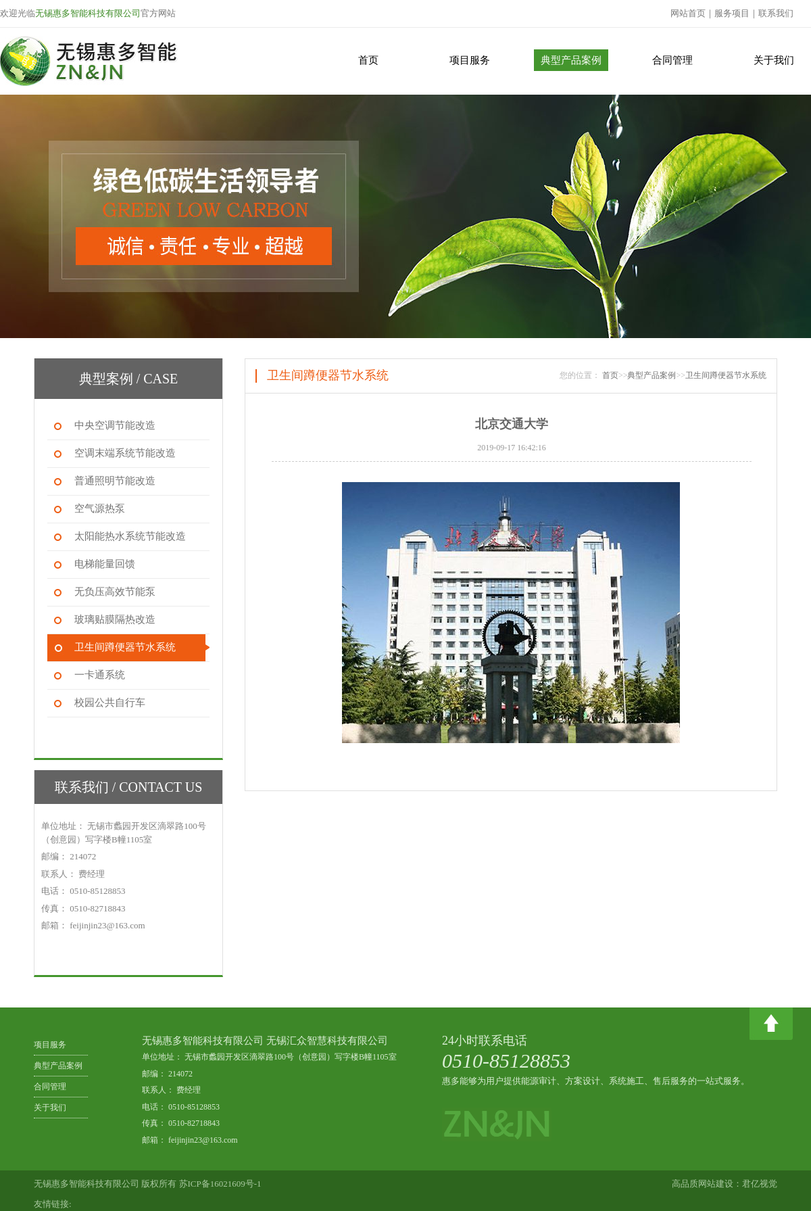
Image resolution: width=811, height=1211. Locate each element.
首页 (368, 60)
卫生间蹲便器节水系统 (725, 375)
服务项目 (731, 13)
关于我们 (774, 60)
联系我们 (775, 13)
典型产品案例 (571, 60)
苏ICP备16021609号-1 (220, 1184)
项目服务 (469, 60)
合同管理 (672, 60)
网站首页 (688, 13)
